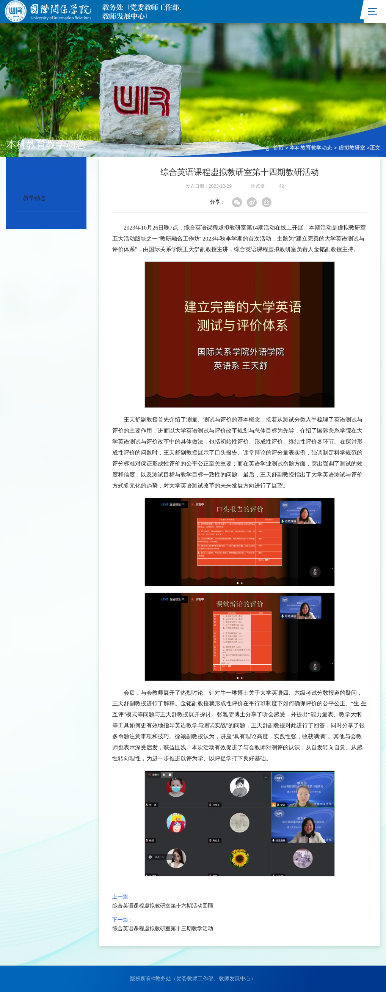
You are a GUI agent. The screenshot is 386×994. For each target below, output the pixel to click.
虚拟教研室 (352, 150)
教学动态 (34, 200)
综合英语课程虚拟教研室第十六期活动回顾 (162, 908)
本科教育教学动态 (311, 150)
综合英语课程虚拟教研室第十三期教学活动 (162, 931)
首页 (278, 150)
